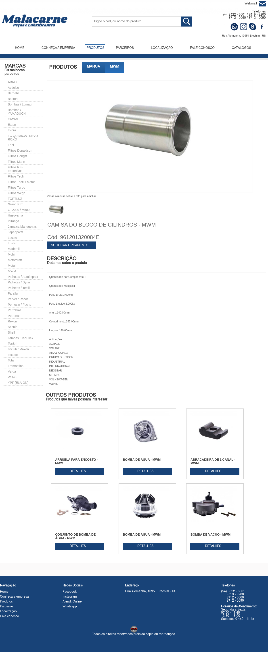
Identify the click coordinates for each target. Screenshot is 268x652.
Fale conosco (9, 616)
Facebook (70, 591)
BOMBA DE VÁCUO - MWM (210, 534)
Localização (8, 611)
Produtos (6, 601)
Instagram (70, 596)
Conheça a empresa (14, 596)
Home (4, 591)
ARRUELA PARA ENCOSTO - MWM (76, 461)
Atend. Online (72, 601)
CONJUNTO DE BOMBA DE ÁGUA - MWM (75, 536)
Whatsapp (70, 606)
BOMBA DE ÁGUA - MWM (142, 459)
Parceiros (6, 606)
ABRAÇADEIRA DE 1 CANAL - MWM (213, 461)
